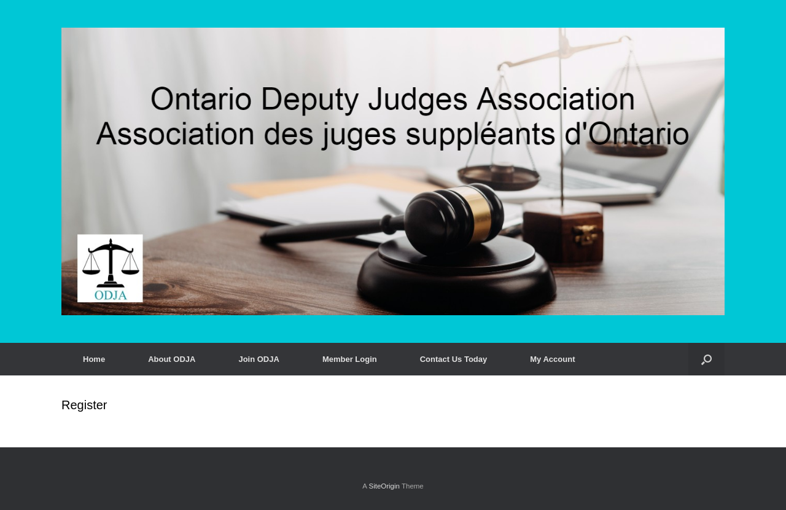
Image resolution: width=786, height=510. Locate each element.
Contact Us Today (454, 359)
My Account (552, 359)
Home (94, 359)
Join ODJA (258, 359)
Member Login (349, 359)
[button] (706, 359)
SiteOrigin (384, 486)
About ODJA (171, 359)
